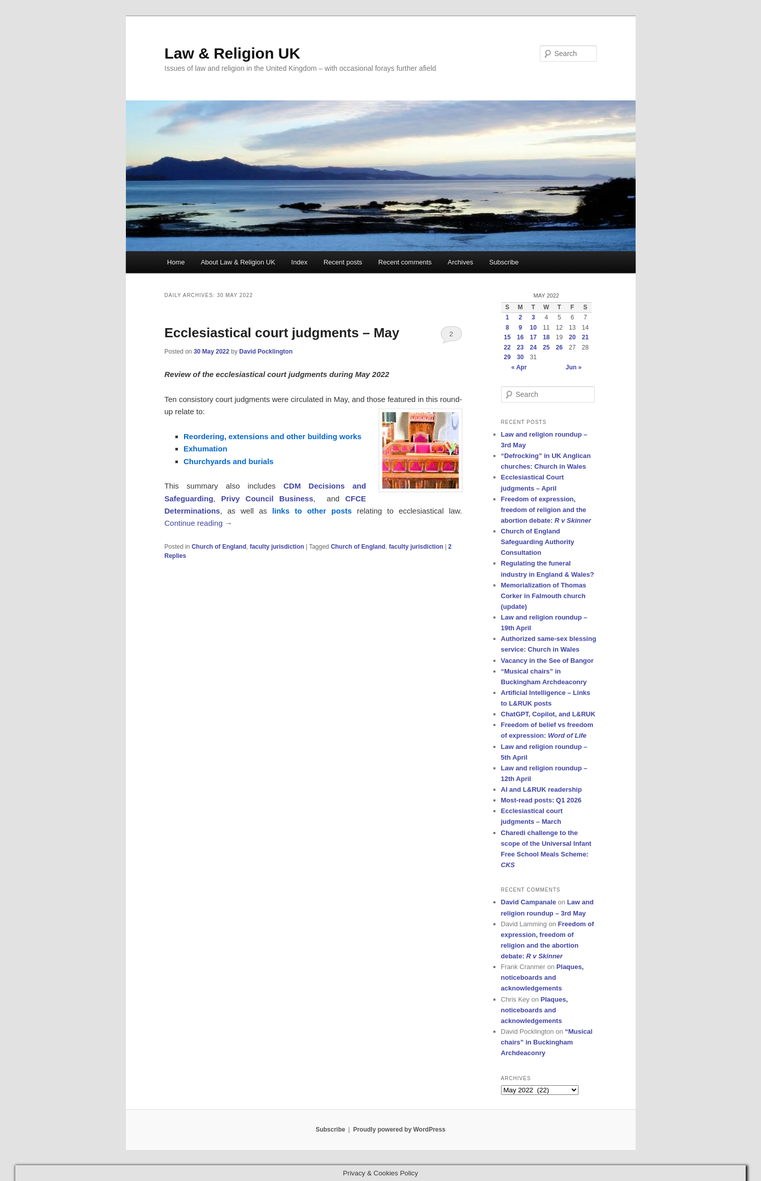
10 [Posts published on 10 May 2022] (533, 327)
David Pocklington (266, 351)
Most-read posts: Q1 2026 (541, 800)
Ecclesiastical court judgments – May (282, 332)
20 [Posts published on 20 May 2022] (572, 337)
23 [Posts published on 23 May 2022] (520, 347)
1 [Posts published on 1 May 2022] (507, 317)
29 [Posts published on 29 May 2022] (507, 357)
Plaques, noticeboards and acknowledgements (542, 977)
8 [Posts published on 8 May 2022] (507, 327)
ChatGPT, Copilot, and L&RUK (548, 714)
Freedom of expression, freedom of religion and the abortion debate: (546, 509)
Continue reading (198, 523)
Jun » (574, 367)
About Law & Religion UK (238, 262)
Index (299, 262)
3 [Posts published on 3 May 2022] (533, 317)
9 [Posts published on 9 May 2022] (520, 327)
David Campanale (528, 902)
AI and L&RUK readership (541, 789)
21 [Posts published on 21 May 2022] (585, 337)
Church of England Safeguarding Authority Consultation (537, 541)
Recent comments (405, 262)
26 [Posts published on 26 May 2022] (559, 347)
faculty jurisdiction (277, 546)
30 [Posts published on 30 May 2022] (520, 357)
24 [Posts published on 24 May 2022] (533, 347)
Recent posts (343, 262)
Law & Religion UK (233, 53)
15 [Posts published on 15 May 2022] (507, 337)
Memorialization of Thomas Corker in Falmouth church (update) (544, 595)
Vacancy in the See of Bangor (547, 660)
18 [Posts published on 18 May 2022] (546, 337)
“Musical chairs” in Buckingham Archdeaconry (547, 1042)
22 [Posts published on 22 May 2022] (507, 347)
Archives (460, 262)
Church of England (219, 546)
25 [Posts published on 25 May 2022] (546, 347)
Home (176, 262)
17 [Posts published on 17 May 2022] (533, 337)
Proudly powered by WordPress (399, 1129)
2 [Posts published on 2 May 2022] (520, 317)
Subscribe (504, 262)
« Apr (519, 367)
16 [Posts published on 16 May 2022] (520, 337)
